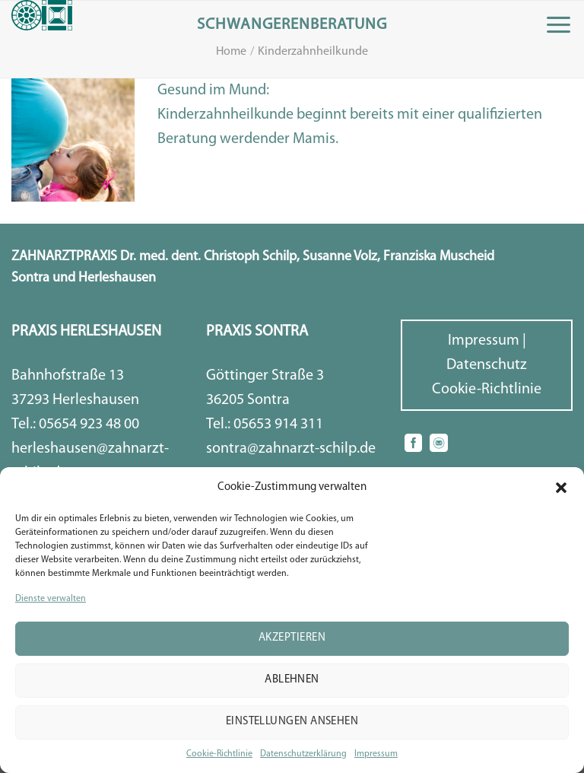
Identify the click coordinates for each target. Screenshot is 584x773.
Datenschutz (486, 365)
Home (231, 52)
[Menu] (558, 24)
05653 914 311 (278, 424)
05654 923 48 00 (89, 424)
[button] (561, 487)
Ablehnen (292, 680)
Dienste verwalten (50, 598)
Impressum (376, 754)
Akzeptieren (292, 638)
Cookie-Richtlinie (219, 754)
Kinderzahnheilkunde (313, 52)
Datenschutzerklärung (303, 754)
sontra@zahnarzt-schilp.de (291, 448)
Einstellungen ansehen (292, 721)
